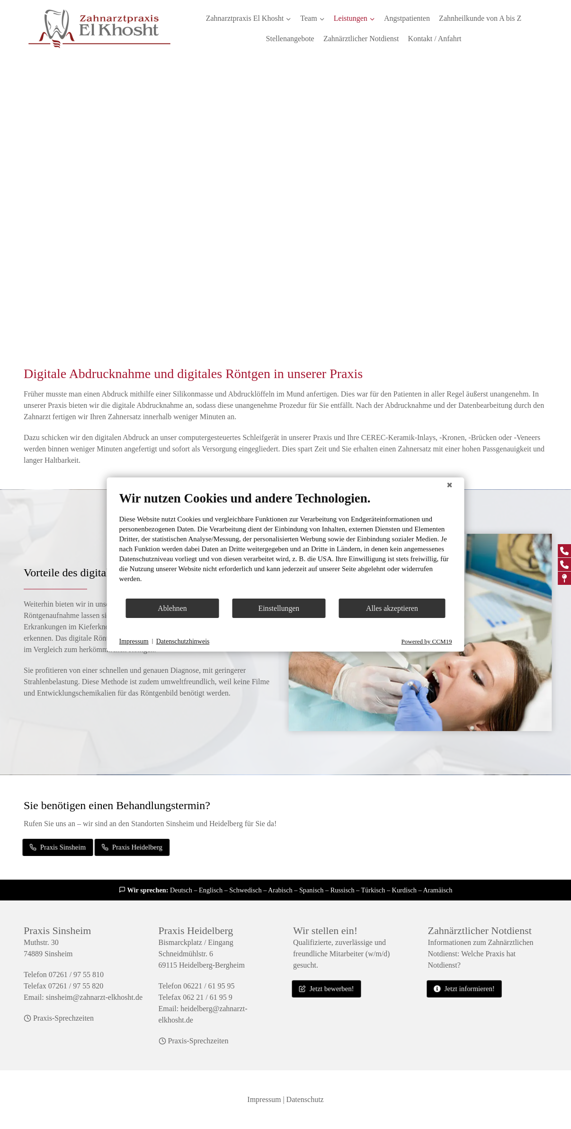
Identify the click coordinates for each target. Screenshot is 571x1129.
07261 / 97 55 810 (76, 974)
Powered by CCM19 (426, 641)
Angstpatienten (407, 18)
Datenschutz (305, 1099)
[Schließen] (450, 485)
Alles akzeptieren (392, 608)
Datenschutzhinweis (183, 641)
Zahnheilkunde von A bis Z (480, 18)
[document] (285, 544)
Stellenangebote (290, 39)
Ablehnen (172, 608)
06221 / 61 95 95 (208, 986)
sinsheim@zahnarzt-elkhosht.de (94, 997)
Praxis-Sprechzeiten (63, 1018)
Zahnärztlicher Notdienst (361, 39)
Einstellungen (279, 608)
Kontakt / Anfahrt (435, 39)
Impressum (264, 1099)
